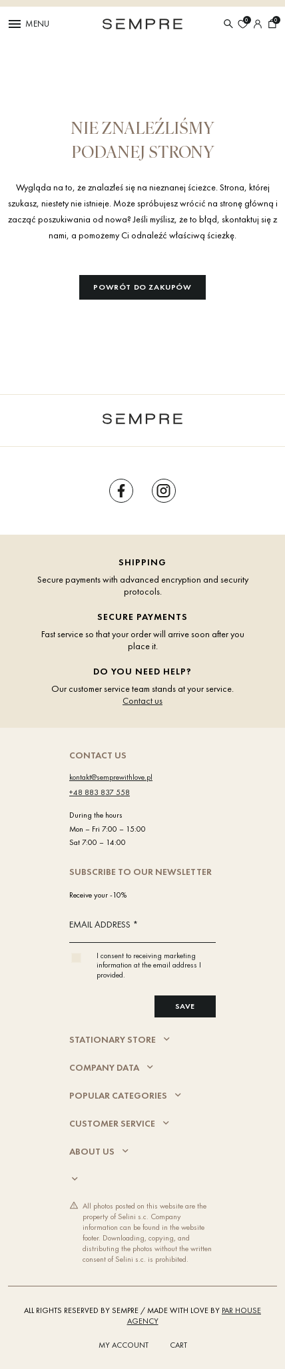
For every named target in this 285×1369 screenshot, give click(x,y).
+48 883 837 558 (99, 792)
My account (123, 1345)
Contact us (142, 700)
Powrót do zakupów (142, 287)
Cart (178, 1345)
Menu (28, 24)
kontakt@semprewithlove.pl (110, 777)
